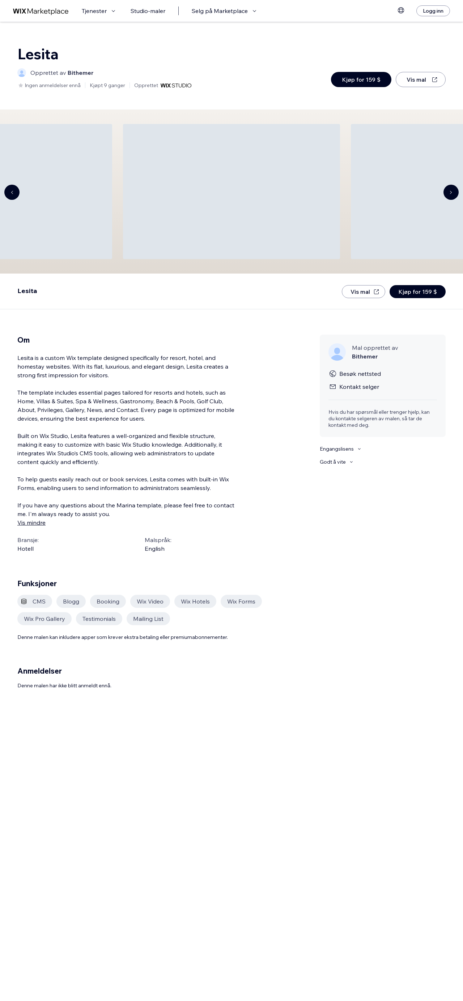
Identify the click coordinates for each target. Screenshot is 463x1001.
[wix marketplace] (41, 11)
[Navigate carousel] (12, 192)
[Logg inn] (433, 10)
